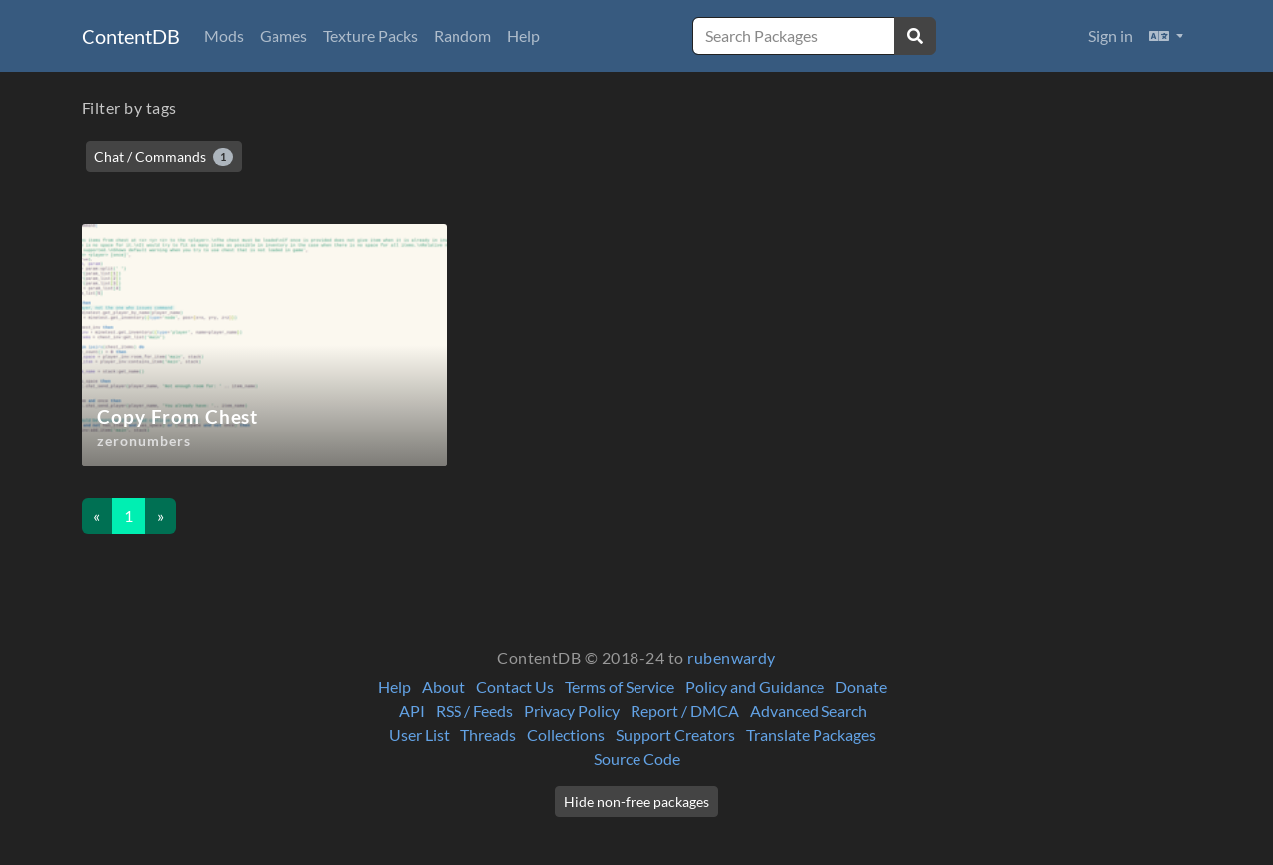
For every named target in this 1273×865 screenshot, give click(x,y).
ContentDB (131, 36)
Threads (488, 734)
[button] (1166, 36)
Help (523, 35)
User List (419, 734)
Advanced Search (808, 710)
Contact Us (515, 686)
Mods (224, 35)
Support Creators (675, 734)
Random (462, 35)
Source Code (637, 758)
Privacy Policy (572, 710)
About (443, 686)
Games (283, 35)
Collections (566, 734)
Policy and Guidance (754, 686)
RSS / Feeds (474, 710)
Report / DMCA (685, 710)
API (412, 710)
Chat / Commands (163, 157)
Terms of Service (619, 686)
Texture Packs (370, 35)
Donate (861, 686)
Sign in (1110, 35)
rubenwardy (731, 657)
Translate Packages (811, 734)
